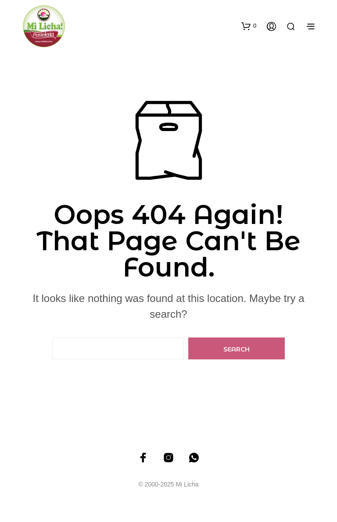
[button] (248, 25)
